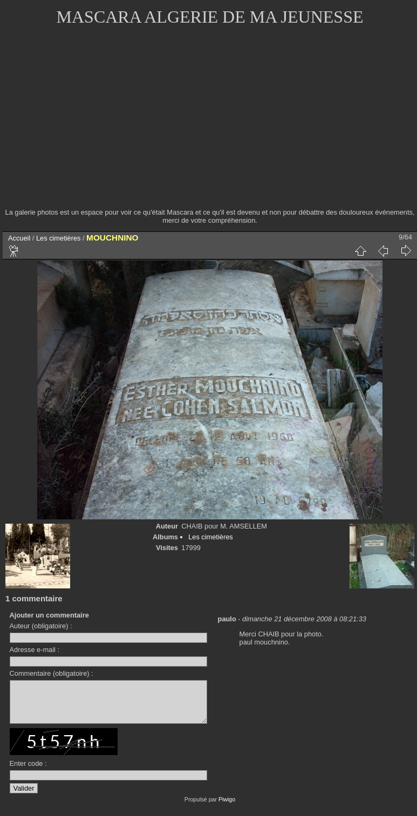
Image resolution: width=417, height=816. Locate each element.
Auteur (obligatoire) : (41, 626)
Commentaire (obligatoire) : (51, 673)
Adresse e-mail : (34, 650)
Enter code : (28, 771)
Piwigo (226, 807)
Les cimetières (58, 238)
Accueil (19, 238)
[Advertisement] (210, 124)
